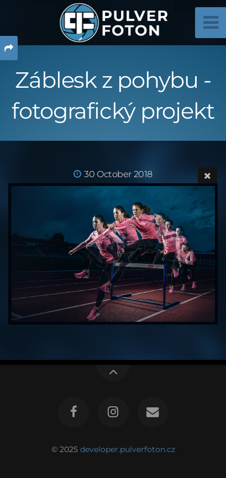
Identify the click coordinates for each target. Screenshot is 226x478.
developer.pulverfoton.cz (127, 449)
